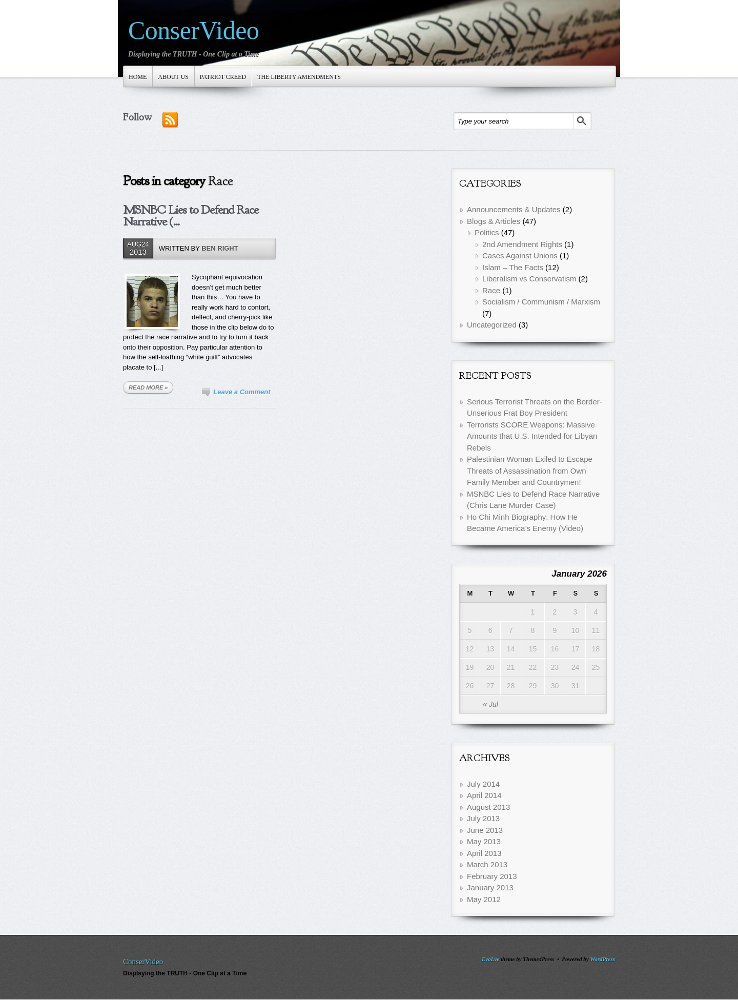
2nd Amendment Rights (522, 244)
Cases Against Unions (520, 255)
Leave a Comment (241, 392)
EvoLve (490, 959)
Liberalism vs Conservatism (529, 278)
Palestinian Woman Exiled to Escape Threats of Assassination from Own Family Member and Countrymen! (529, 470)
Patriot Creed (223, 76)
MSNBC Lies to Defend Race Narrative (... (190, 215)
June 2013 (485, 830)
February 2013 (492, 876)
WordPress (602, 959)
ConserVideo (193, 30)
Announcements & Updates (514, 209)
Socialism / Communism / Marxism (541, 301)
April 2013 (484, 853)
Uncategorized (492, 324)
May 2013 (484, 841)
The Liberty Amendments (299, 76)
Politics (487, 232)
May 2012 (484, 899)
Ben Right (219, 248)
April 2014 (484, 795)
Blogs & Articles (493, 221)
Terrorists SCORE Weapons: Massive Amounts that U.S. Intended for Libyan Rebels (532, 436)
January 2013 (490, 887)
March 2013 (487, 864)
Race (491, 290)
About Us (173, 76)
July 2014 (483, 784)
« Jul (490, 704)
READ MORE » (148, 387)
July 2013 (483, 818)
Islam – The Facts (512, 267)
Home (138, 76)
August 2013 (488, 807)
